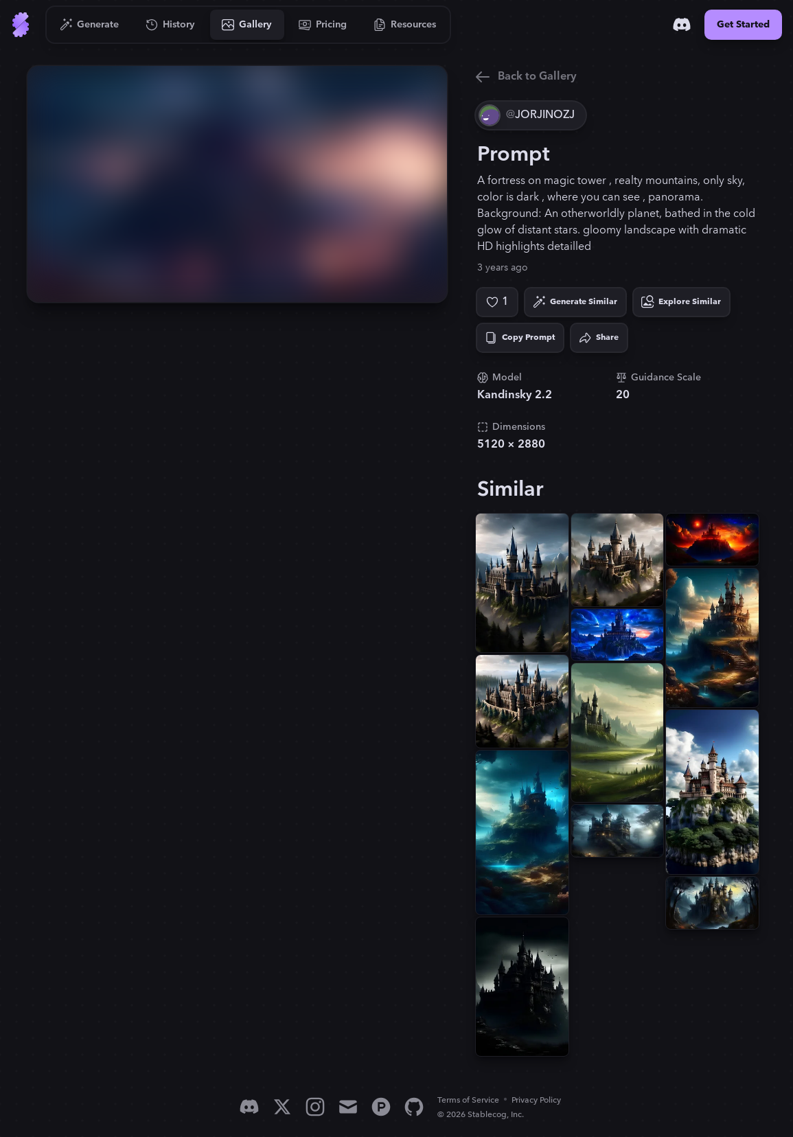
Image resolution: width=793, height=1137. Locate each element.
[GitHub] (414, 1106)
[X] (282, 1106)
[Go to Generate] (90, 25)
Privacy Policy (536, 1100)
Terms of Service (468, 1100)
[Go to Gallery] (247, 25)
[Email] (348, 1106)
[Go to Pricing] (323, 25)
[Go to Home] (20, 24)
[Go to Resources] (405, 25)
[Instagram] (315, 1106)
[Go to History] (171, 25)
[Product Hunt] (381, 1106)
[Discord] (682, 24)
